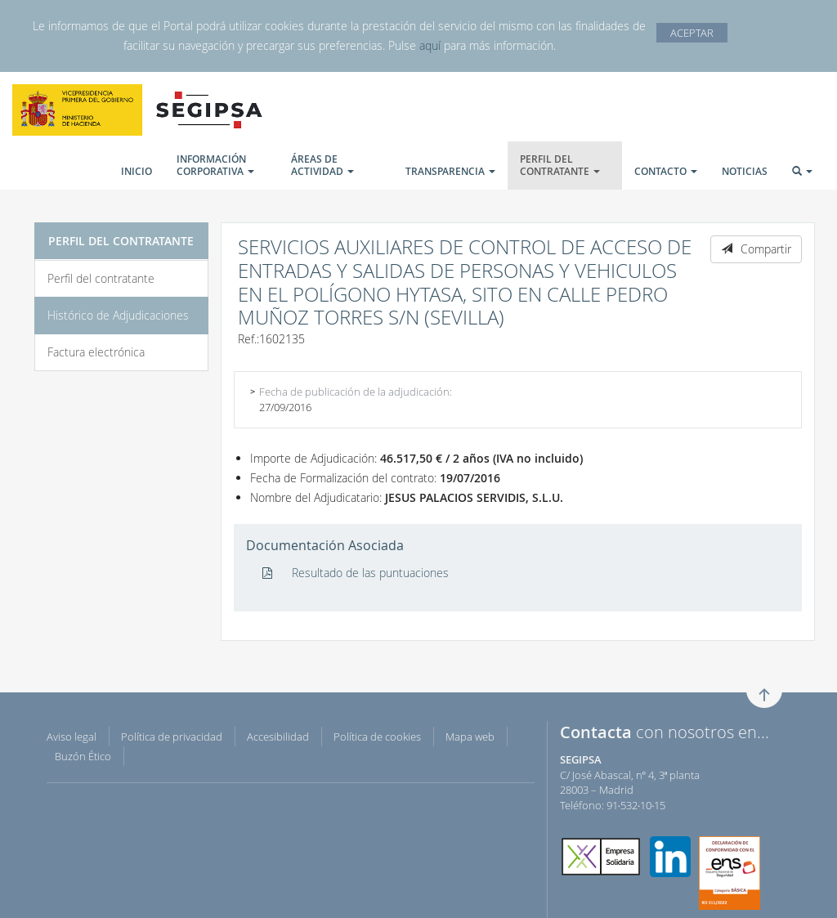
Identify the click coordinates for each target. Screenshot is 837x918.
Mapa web (470, 736)
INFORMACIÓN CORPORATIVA (215, 164)
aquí (430, 45)
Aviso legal (71, 736)
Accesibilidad (278, 736)
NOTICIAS (745, 171)
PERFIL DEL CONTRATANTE (560, 164)
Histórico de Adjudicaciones (118, 315)
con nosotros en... (664, 732)
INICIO (136, 171)
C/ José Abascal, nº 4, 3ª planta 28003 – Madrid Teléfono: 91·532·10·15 (630, 782)
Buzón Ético (83, 756)
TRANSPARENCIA (450, 171)
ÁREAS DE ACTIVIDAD (322, 164)
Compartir (756, 249)
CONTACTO (665, 171)
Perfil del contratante (100, 278)
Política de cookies (377, 736)
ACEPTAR (692, 32)
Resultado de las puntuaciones (355, 572)
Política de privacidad (171, 736)
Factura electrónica (96, 352)
